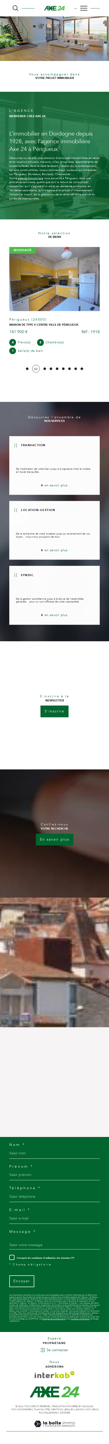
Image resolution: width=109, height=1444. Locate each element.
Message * (22, 1232)
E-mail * (19, 1210)
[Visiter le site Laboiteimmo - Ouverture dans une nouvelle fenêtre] (54, 1429)
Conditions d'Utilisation (80, 1319)
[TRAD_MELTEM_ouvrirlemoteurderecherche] (15, 8)
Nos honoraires (21, 1409)
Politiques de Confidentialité (53, 1319)
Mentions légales (62, 1409)
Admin (79, 1409)
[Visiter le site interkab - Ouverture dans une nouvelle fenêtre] (55, 1374)
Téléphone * (25, 1188)
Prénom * (21, 1166)
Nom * (17, 1145)
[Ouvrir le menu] (83, 8)
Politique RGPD (48, 1412)
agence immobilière (30, 178)
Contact (102, 457)
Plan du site (41, 1409)
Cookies (65, 1412)
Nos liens (91, 1409)
